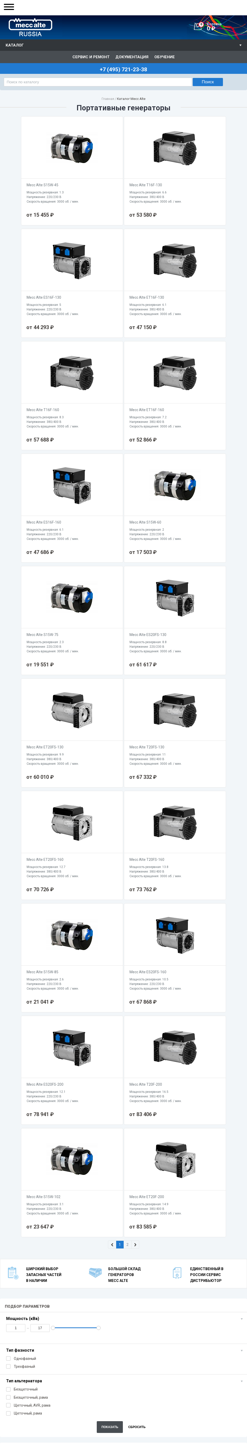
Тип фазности (20, 1013)
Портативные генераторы (19, 1125)
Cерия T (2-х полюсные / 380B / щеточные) (154, 1138)
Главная (108, 99)
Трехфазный (20, 1029)
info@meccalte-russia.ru (26, 1436)
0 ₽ (222, 26)
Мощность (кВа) (22, 981)
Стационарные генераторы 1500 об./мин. (218, 1128)
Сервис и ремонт (91, 57)
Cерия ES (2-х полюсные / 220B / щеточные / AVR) (123, 1140)
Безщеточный (22, 1052)
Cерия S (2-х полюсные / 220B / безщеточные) (91, 1135)
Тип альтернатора (24, 1043)
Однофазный (21, 1021)
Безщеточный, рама (27, 1060)
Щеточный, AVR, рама (28, 1068)
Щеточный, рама (24, 1076)
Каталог (15, 45)
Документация (131, 57)
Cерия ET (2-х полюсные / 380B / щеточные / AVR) (183, 1140)
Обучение (164, 57)
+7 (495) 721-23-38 (30, 1415)
